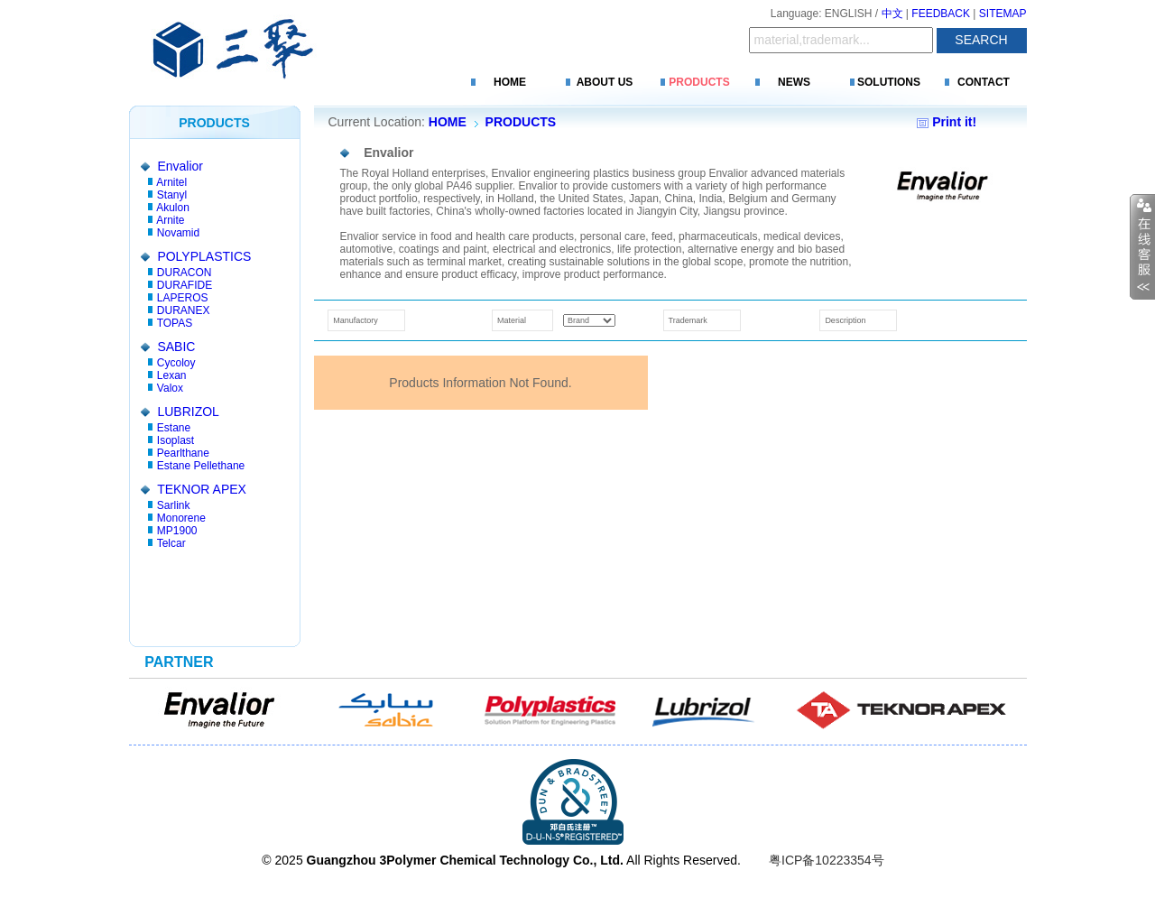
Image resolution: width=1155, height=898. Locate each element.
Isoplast (175, 440)
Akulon (172, 207)
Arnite (170, 220)
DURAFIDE (184, 285)
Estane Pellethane (201, 465)
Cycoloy (176, 362)
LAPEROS (182, 298)
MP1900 (177, 530)
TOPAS (175, 323)
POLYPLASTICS (204, 256)
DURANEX (183, 310)
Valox (170, 388)
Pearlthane (183, 453)
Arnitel (171, 182)
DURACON (184, 272)
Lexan (172, 375)
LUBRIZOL (187, 411)
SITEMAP (1003, 13)
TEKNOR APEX (201, 489)
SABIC (176, 346)
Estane (173, 427)
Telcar (171, 543)
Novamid (178, 233)
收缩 (1142, 247)
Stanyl (172, 195)
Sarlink (173, 505)
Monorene (181, 518)
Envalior (180, 166)
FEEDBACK (940, 13)
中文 (892, 13)
